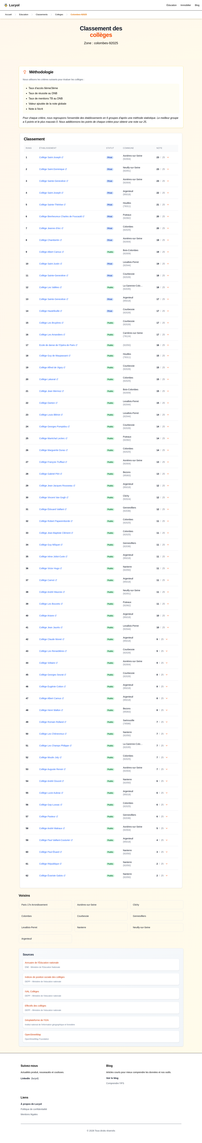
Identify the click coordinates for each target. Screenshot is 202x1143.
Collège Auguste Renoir (51, 769)
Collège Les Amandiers (51, 335)
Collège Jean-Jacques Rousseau (56, 486)
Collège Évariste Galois (51, 876)
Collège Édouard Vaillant (52, 509)
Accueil (8, 14)
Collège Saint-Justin (49, 264)
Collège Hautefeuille (49, 311)
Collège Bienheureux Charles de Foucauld (61, 216)
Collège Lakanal (47, 379)
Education (25, 14)
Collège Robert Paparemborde (55, 521)
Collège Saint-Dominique (52, 169)
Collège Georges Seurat (51, 675)
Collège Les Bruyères (50, 323)
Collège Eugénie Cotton (51, 687)
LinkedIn (30, 1078)
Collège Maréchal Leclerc (52, 438)
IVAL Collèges (32, 992)
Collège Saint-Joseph (50, 157)
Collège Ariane (47, 616)
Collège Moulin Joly (49, 757)
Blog (197, 5)
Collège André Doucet (50, 781)
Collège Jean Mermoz (50, 391)
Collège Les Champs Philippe (54, 746)
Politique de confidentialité (34, 1109)
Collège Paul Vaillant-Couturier (55, 840)
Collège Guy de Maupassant (54, 356)
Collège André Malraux (51, 828)
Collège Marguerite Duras (52, 450)
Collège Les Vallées (49, 287)
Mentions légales (29, 1114)
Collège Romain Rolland (51, 722)
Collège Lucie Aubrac (50, 793)
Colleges (63, 14)
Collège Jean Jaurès (50, 627)
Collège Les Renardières (52, 651)
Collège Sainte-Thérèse (51, 205)
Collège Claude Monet (50, 639)
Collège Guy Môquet (50, 545)
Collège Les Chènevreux (52, 734)
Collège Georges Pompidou (53, 427)
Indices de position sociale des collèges (45, 977)
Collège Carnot (47, 580)
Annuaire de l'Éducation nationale (42, 963)
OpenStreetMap (33, 1035)
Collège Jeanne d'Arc (50, 228)
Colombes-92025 (85, 14)
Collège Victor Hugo (49, 568)
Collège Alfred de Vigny (51, 367)
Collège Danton (47, 403)
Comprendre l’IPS (115, 1083)
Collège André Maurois (51, 592)
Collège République (49, 864)
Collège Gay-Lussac (49, 805)
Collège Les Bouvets (50, 604)
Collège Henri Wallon (50, 710)
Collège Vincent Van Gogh (53, 497)
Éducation (172, 5)
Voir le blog (112, 1078)
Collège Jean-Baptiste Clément (55, 533)
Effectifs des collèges (35, 1006)
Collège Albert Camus (50, 252)
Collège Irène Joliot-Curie (52, 557)
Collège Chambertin (49, 240)
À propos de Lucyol (31, 1104)
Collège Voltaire (47, 663)
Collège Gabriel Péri (49, 474)
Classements (44, 14)
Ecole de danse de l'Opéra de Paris (57, 345)
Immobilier (185, 5)
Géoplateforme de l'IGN (37, 1020)
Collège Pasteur (47, 817)
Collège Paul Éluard (49, 852)
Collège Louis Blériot (50, 415)
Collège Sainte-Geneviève (52, 181)
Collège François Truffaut (52, 462)
